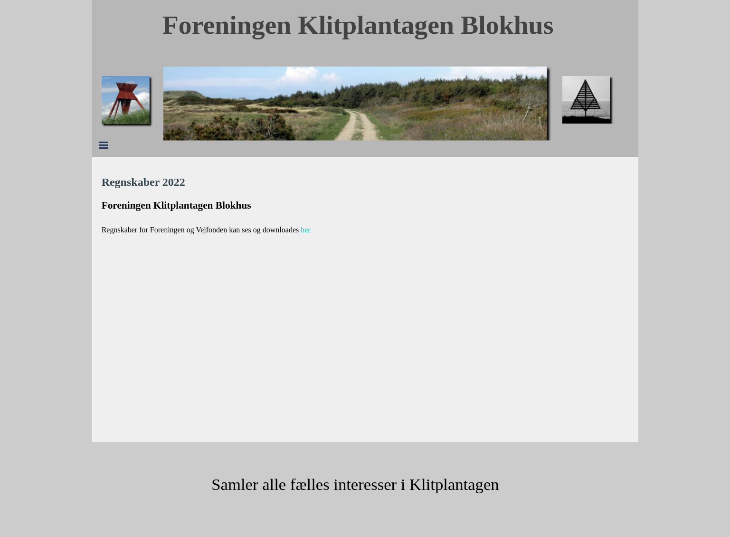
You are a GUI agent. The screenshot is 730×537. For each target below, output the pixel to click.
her (305, 230)
